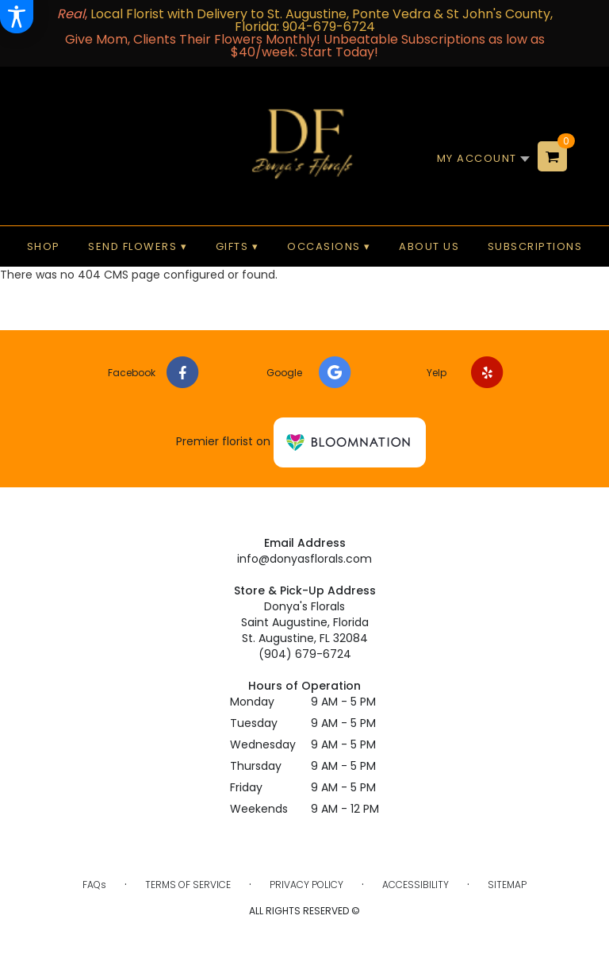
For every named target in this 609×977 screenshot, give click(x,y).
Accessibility (415, 884)
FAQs (94, 884)
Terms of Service (188, 884)
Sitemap (507, 884)
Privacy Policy (306, 884)
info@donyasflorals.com (304, 559)
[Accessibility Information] (16, 16)
